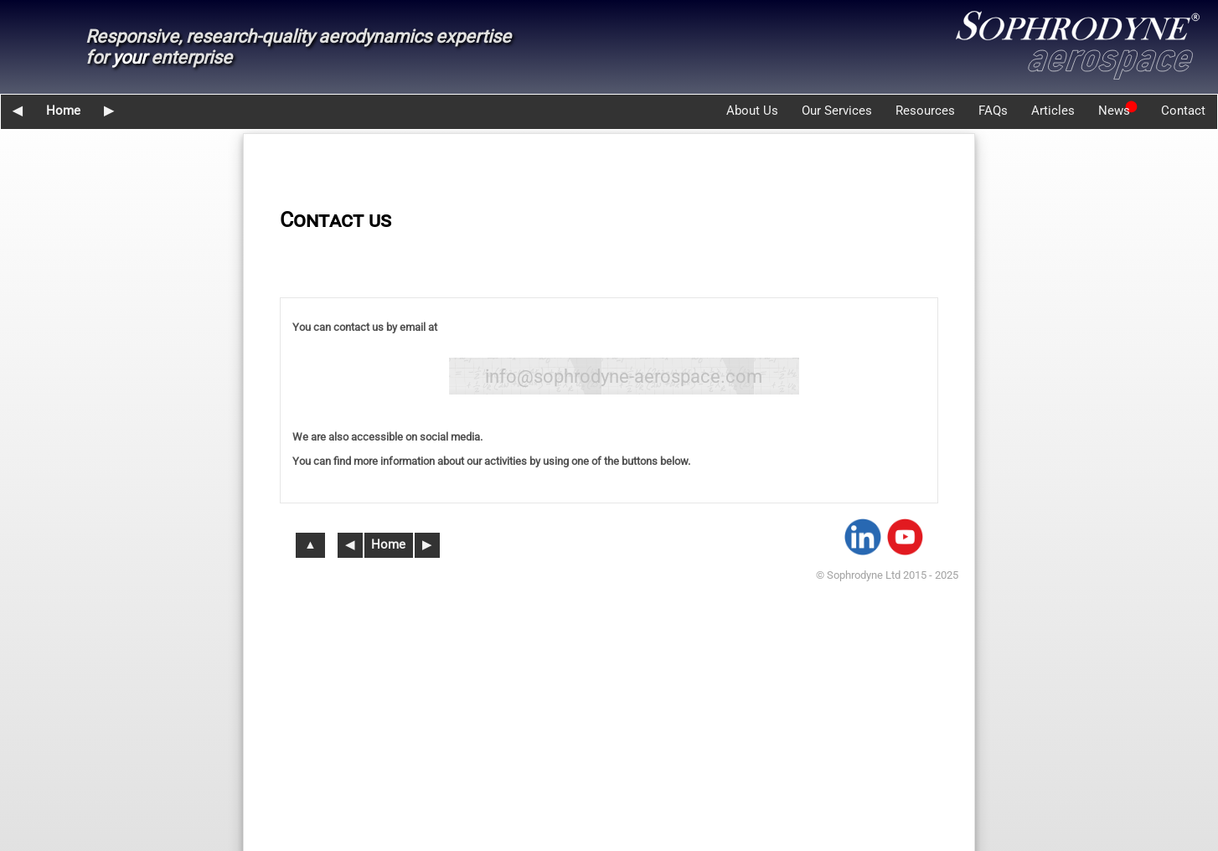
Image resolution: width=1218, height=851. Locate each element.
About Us (752, 111)
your (129, 57)
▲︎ (310, 545)
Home (63, 111)
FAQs (993, 111)
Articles (1053, 111)
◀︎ (18, 111)
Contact (1183, 111)
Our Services (837, 111)
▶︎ (109, 111)
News (1114, 111)
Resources (925, 111)
